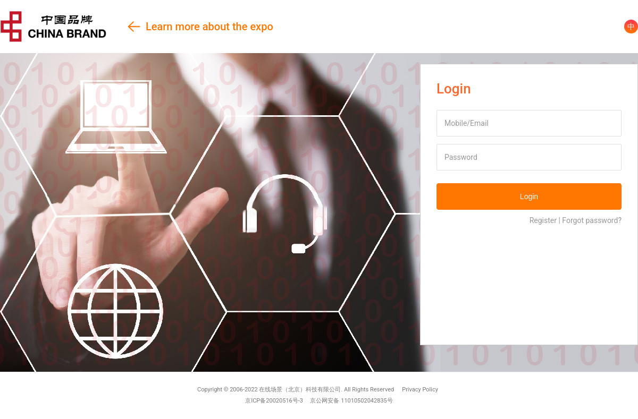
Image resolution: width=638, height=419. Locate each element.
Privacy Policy (420, 389)
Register (543, 220)
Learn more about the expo (136, 26)
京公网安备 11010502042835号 (351, 400)
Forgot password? (592, 220)
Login (529, 196)
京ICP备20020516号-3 (274, 400)
